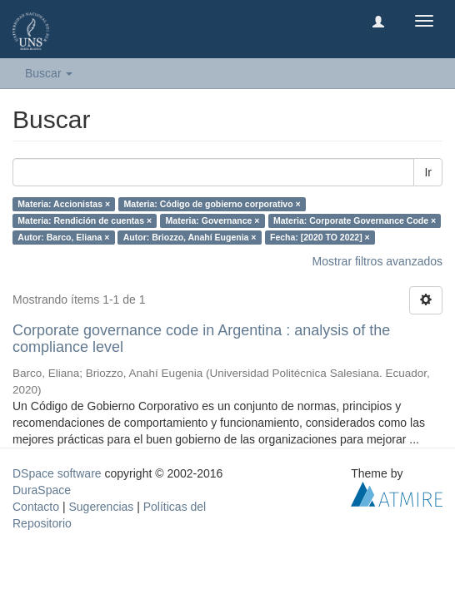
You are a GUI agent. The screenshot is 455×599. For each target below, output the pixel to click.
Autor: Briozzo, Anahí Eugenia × (190, 237)
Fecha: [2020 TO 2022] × (320, 237)
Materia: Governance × (213, 220)
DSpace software (57, 473)
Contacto (35, 506)
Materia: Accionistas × (64, 204)
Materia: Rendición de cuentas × (85, 220)
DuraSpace (41, 490)
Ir (428, 172)
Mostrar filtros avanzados (377, 261)
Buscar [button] (48, 73)
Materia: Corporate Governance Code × (354, 220)
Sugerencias (100, 506)
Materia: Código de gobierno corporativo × (212, 204)
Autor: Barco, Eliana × (63, 237)
